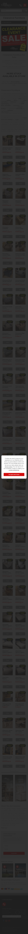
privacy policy (8, 467)
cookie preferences (14, 470)
